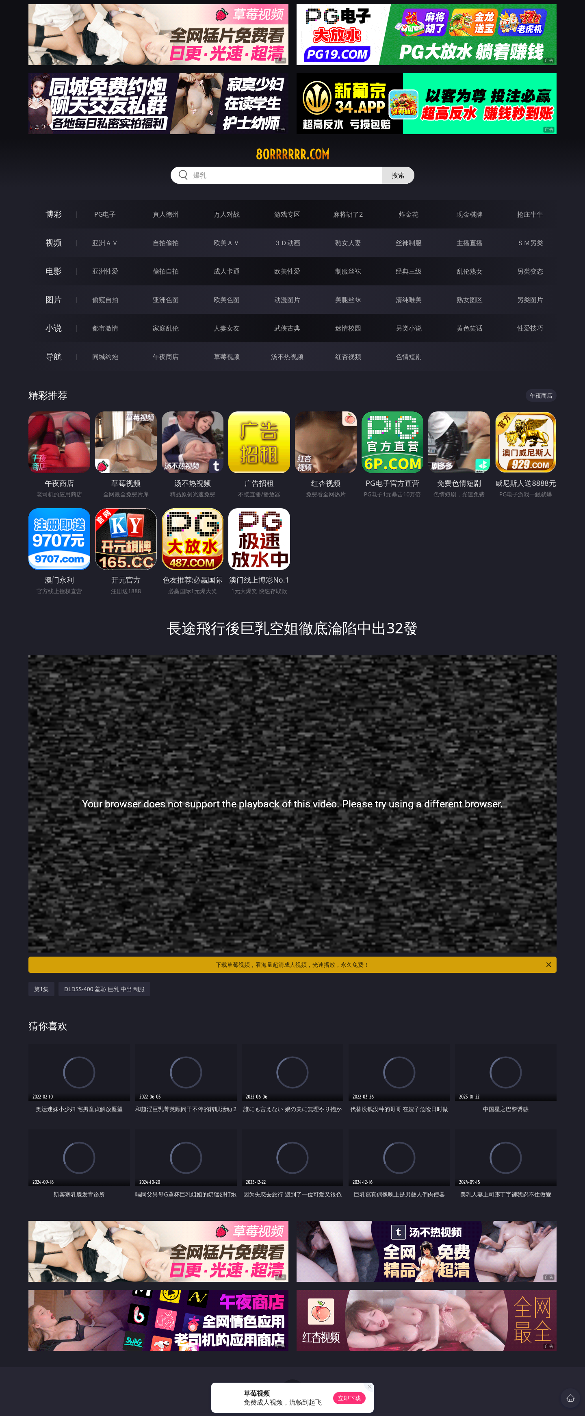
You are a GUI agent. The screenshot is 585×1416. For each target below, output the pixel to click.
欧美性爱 (287, 271)
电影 (54, 270)
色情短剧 (409, 356)
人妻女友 (227, 328)
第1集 (41, 989)
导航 (54, 356)
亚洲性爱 (105, 271)
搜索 (398, 175)
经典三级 (409, 271)
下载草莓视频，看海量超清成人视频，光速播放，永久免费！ (384, 965)
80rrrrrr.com (292, 154)
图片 (54, 299)
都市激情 (105, 328)
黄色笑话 (470, 328)
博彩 (54, 214)
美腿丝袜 (348, 299)
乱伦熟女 (470, 271)
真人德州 (166, 214)
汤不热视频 (287, 356)
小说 (54, 327)
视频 (54, 242)
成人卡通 (227, 271)
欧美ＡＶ (227, 242)
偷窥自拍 (105, 299)
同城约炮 (105, 356)
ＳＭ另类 (530, 242)
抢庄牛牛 (530, 214)
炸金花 (408, 214)
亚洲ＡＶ (105, 242)
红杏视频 (348, 356)
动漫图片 (287, 299)
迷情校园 (348, 328)
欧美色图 (227, 299)
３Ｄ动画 (287, 242)
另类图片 (530, 299)
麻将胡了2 (348, 214)
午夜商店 (166, 356)
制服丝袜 (348, 271)
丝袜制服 (409, 242)
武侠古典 (287, 328)
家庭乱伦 (166, 328)
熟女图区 (470, 299)
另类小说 (409, 328)
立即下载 (349, 1398)
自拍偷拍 (166, 242)
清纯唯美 (409, 299)
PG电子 (105, 214)
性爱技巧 (530, 328)
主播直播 (470, 242)
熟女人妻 (348, 242)
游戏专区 (287, 214)
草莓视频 (227, 356)
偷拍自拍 (166, 271)
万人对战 (227, 214)
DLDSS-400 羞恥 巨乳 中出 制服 (104, 989)
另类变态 (530, 271)
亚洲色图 (166, 299)
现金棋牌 (470, 214)
